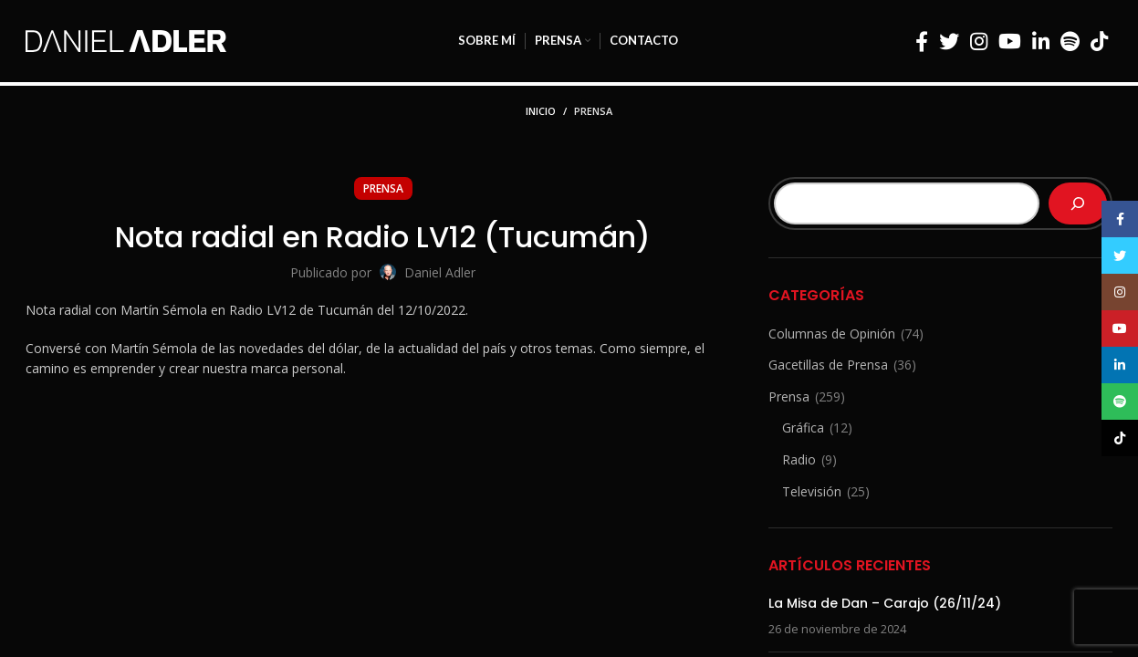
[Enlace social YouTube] (1010, 41)
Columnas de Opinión (831, 333)
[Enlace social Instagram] (979, 41)
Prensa (593, 111)
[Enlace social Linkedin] (1041, 41)
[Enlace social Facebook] (922, 41)
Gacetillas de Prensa (828, 364)
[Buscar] (1078, 203)
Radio (799, 459)
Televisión (811, 491)
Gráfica (803, 427)
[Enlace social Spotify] (1070, 41)
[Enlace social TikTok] (1099, 41)
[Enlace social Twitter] (949, 41)
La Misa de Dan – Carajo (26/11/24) (884, 603)
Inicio (541, 111)
